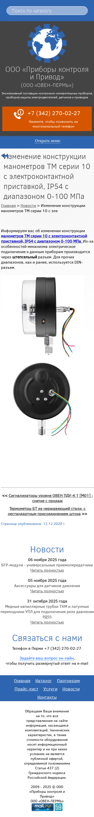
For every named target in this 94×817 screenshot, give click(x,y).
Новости (28, 205)
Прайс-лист (26, 689)
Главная (8, 205)
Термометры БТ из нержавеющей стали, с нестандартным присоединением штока (47, 511)
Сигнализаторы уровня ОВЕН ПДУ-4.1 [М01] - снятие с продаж (51, 498)
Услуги (50, 689)
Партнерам (68, 680)
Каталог (43, 680)
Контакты (47, 697)
